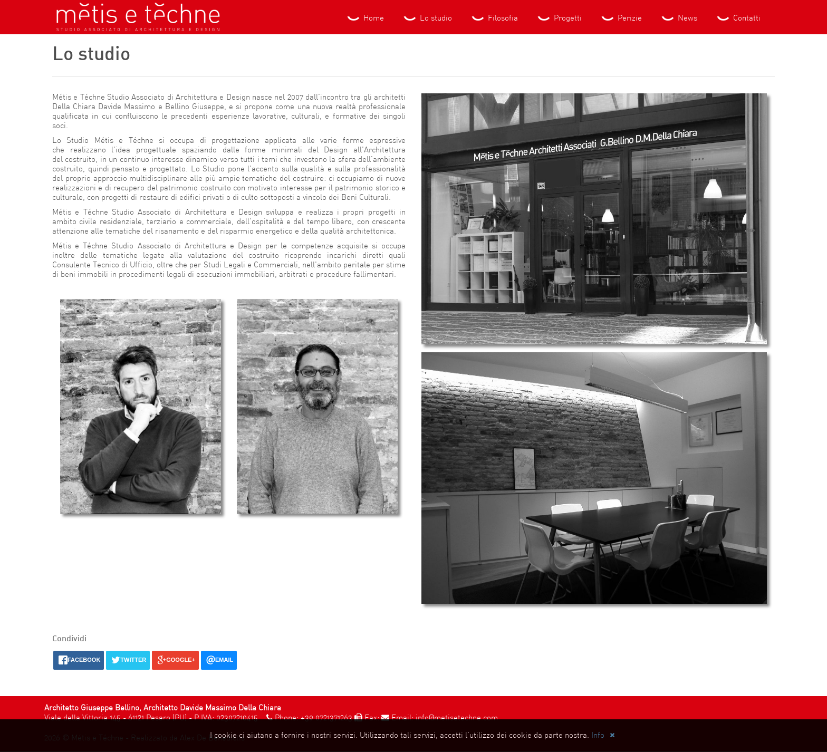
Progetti (559, 18)
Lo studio (427, 18)
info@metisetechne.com (457, 718)
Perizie (621, 18)
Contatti (738, 18)
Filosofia (494, 18)
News (678, 18)
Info (597, 736)
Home (364, 18)
